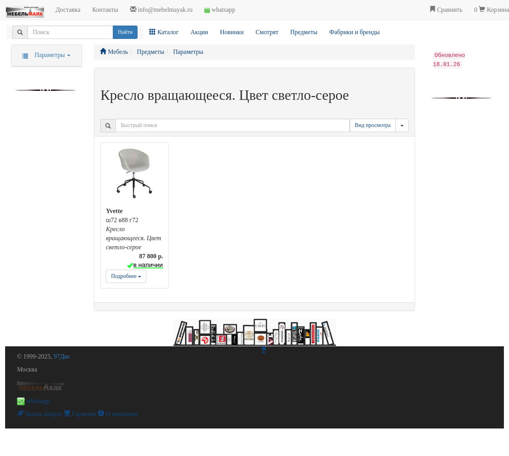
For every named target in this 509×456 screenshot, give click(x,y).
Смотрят (266, 32)
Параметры (43, 54)
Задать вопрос (39, 413)
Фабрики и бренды (354, 32)
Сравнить (446, 9)
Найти (125, 32)
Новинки (232, 32)
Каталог (163, 32)
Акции (199, 32)
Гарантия (80, 413)
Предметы (304, 32)
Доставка (68, 9)
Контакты (105, 9)
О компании (118, 413)
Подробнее (126, 276)
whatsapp (219, 9)
